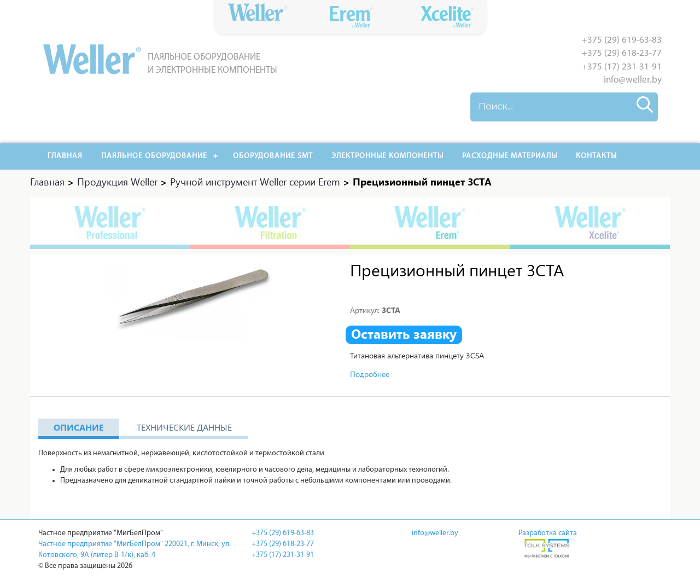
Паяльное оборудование (154, 156)
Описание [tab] (79, 427)
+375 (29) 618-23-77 (622, 53)
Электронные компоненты (387, 156)
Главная (65, 156)
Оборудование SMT (273, 156)
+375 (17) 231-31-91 (622, 67)
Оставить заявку (404, 334)
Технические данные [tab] (184, 427)
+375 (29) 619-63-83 (622, 40)
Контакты (596, 156)
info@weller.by (633, 80)
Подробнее (369, 374)
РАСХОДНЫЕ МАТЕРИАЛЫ (509, 156)
